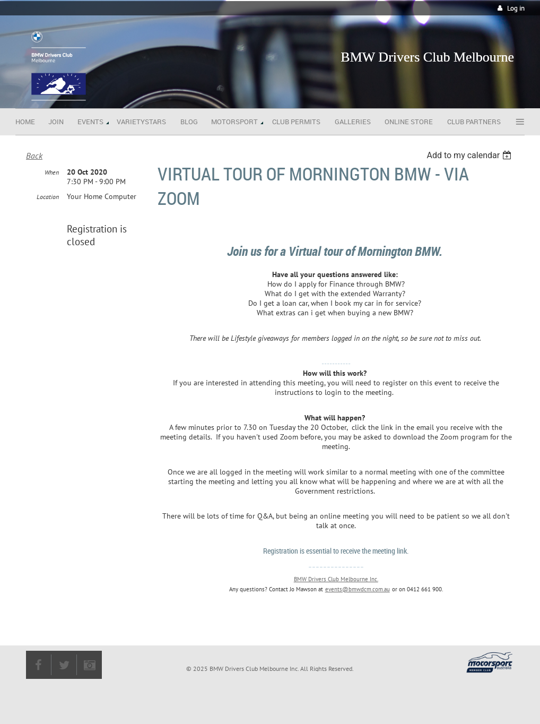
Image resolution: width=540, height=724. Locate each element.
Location (48, 197)
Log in (516, 8)
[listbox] (470, 155)
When (52, 172)
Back (34, 155)
